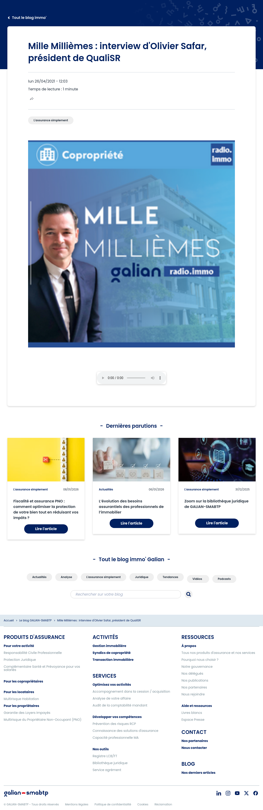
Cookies (142, 804)
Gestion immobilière (109, 645)
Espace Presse (193, 719)
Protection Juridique (20, 659)
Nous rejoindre (193, 694)
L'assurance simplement (30, 489)
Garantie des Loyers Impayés (27, 712)
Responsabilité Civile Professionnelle (33, 652)
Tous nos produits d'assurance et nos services (218, 652)
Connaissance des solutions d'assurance (125, 730)
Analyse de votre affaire (112, 698)
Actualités (106, 489)
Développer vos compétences (117, 716)
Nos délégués (192, 673)
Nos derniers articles (198, 772)
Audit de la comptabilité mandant (120, 705)
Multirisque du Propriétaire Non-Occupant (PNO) (43, 719)
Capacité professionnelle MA (116, 737)
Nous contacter (194, 747)
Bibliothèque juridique (110, 763)
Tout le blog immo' (29, 17)
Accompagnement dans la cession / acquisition (131, 691)
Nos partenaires (194, 687)
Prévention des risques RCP (114, 723)
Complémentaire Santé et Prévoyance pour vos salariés (42, 668)
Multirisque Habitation (21, 698)
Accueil (9, 620)
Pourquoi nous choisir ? (200, 659)
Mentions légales (76, 804)
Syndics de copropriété (112, 652)
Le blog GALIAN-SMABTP (35, 620)
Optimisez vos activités (112, 684)
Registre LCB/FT (105, 756)
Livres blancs (191, 712)
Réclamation (163, 804)
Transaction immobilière (113, 659)
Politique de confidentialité (112, 804)
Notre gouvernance (197, 666)
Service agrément (107, 769)
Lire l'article (46, 528)
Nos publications (194, 680)
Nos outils (101, 749)
